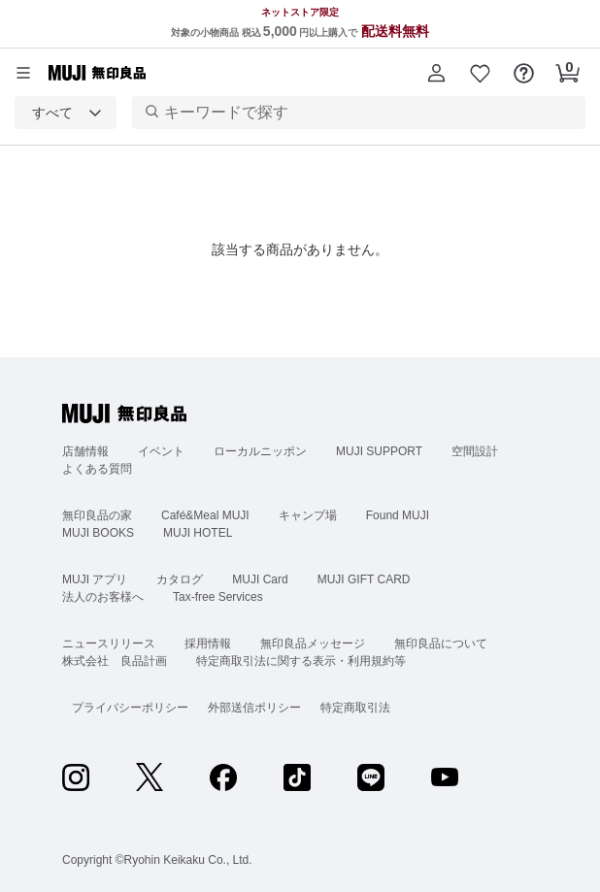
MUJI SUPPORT (379, 451)
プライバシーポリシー (130, 707)
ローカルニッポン (260, 451)
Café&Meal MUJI (205, 515)
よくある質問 (97, 469)
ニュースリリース (108, 643)
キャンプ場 (308, 515)
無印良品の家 (97, 515)
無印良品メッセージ (312, 643)
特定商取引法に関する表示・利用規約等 (301, 661)
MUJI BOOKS (98, 533)
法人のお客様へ (103, 597)
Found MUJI (397, 515)
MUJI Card (259, 579)
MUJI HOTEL (197, 533)
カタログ (179, 579)
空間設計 (474, 451)
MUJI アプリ (94, 579)
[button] (436, 73)
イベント (161, 451)
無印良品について (440, 643)
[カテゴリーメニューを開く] (23, 73)
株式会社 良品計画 (114, 661)
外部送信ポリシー (254, 707)
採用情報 (207, 643)
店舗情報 (85, 451)
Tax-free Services (218, 597)
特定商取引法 (355, 707)
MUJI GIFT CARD (364, 579)
